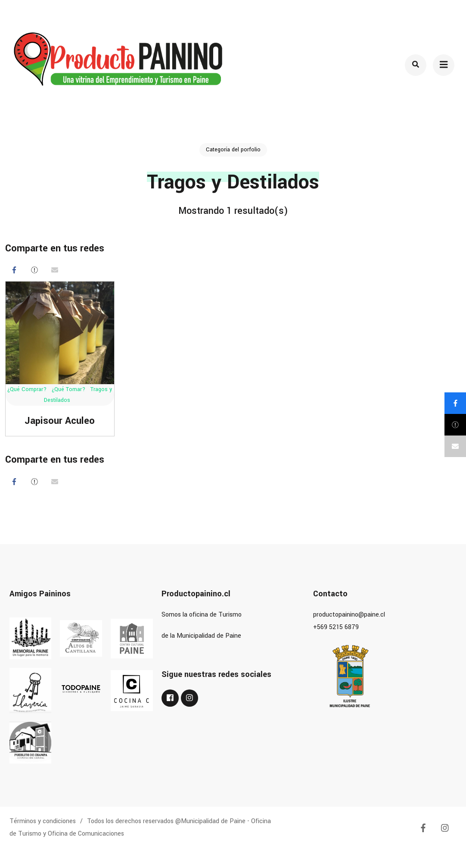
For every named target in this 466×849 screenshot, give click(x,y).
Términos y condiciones (42, 821)
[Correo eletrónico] (54, 270)
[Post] (34, 270)
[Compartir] (14, 270)
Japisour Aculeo (60, 421)
